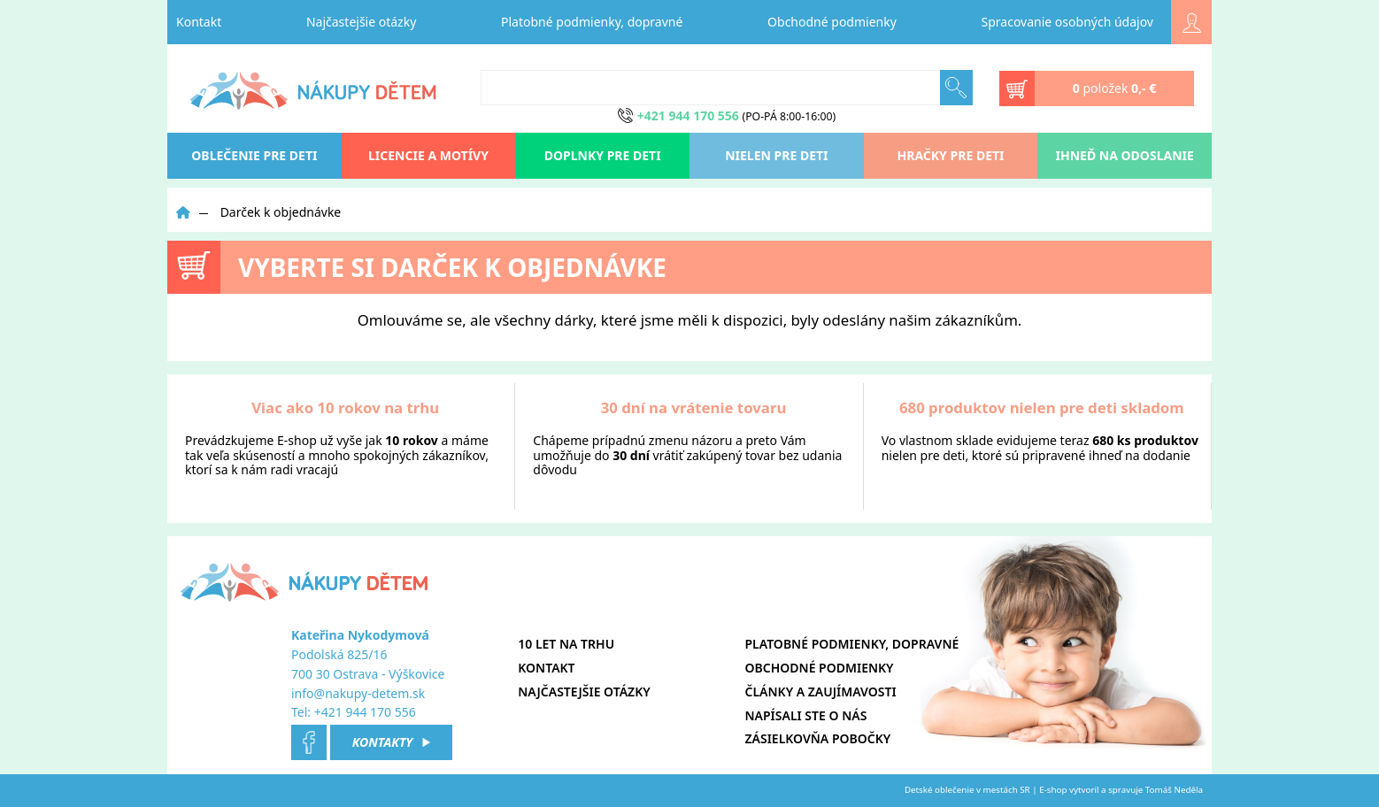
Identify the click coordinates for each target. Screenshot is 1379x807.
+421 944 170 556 (365, 711)
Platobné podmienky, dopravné (591, 21)
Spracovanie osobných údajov (1067, 21)
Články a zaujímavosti (821, 691)
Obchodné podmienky (832, 21)
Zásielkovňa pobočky (818, 738)
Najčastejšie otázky (361, 21)
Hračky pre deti (951, 155)
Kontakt (198, 21)
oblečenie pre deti (254, 155)
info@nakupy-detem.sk (358, 693)
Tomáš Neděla (1174, 789)
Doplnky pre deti (602, 155)
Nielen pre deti (776, 155)
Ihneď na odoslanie (1125, 155)
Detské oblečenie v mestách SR (967, 789)
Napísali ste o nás (806, 715)
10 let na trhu (566, 643)
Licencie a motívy (428, 155)
